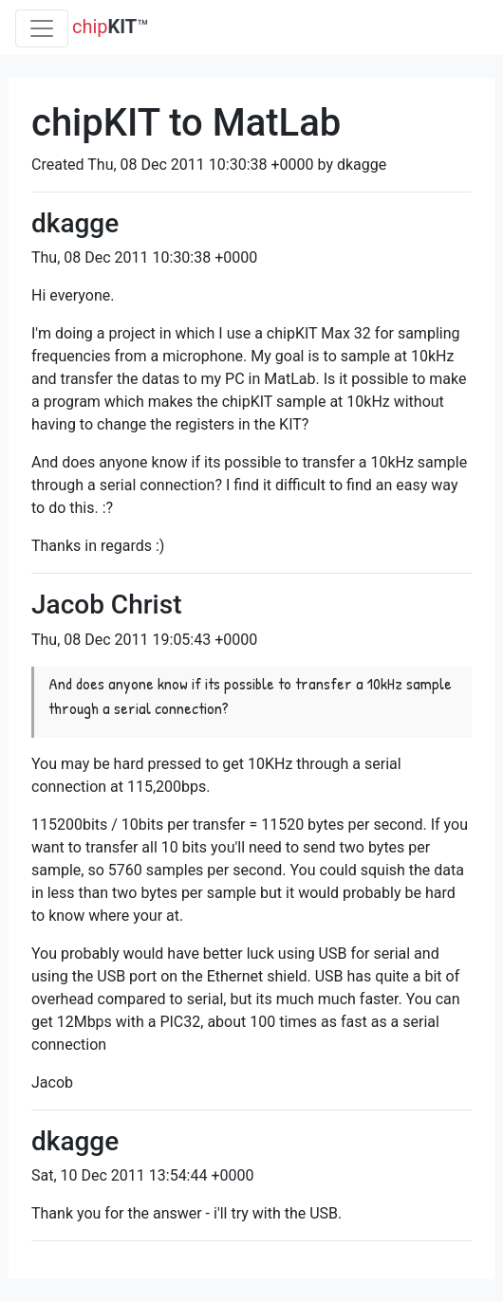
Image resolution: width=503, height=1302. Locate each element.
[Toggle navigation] (41, 28)
